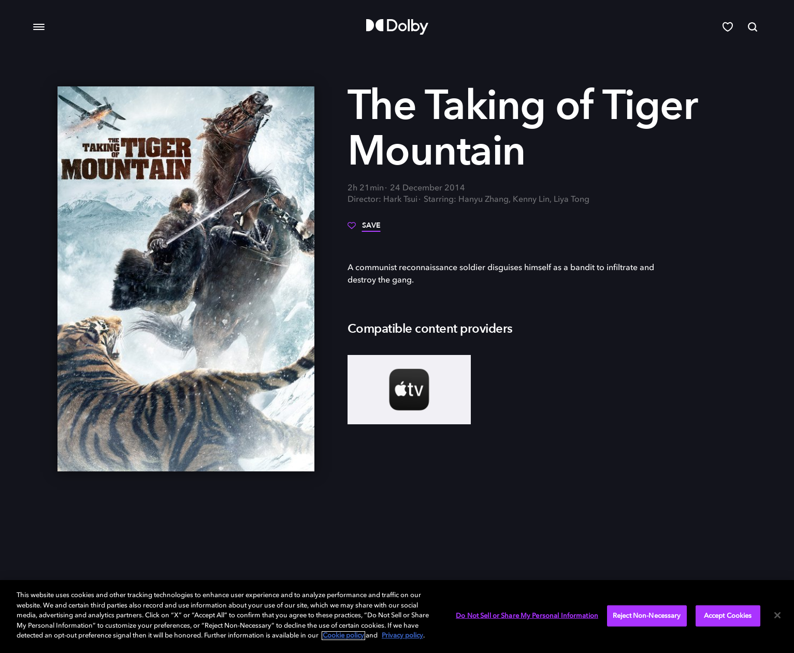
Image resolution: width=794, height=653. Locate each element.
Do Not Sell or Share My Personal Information (527, 615)
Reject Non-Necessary (647, 615)
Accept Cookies (728, 615)
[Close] (777, 615)
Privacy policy (402, 635)
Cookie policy (343, 635)
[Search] (752, 27)
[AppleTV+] (409, 389)
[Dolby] (397, 27)
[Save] (364, 229)
